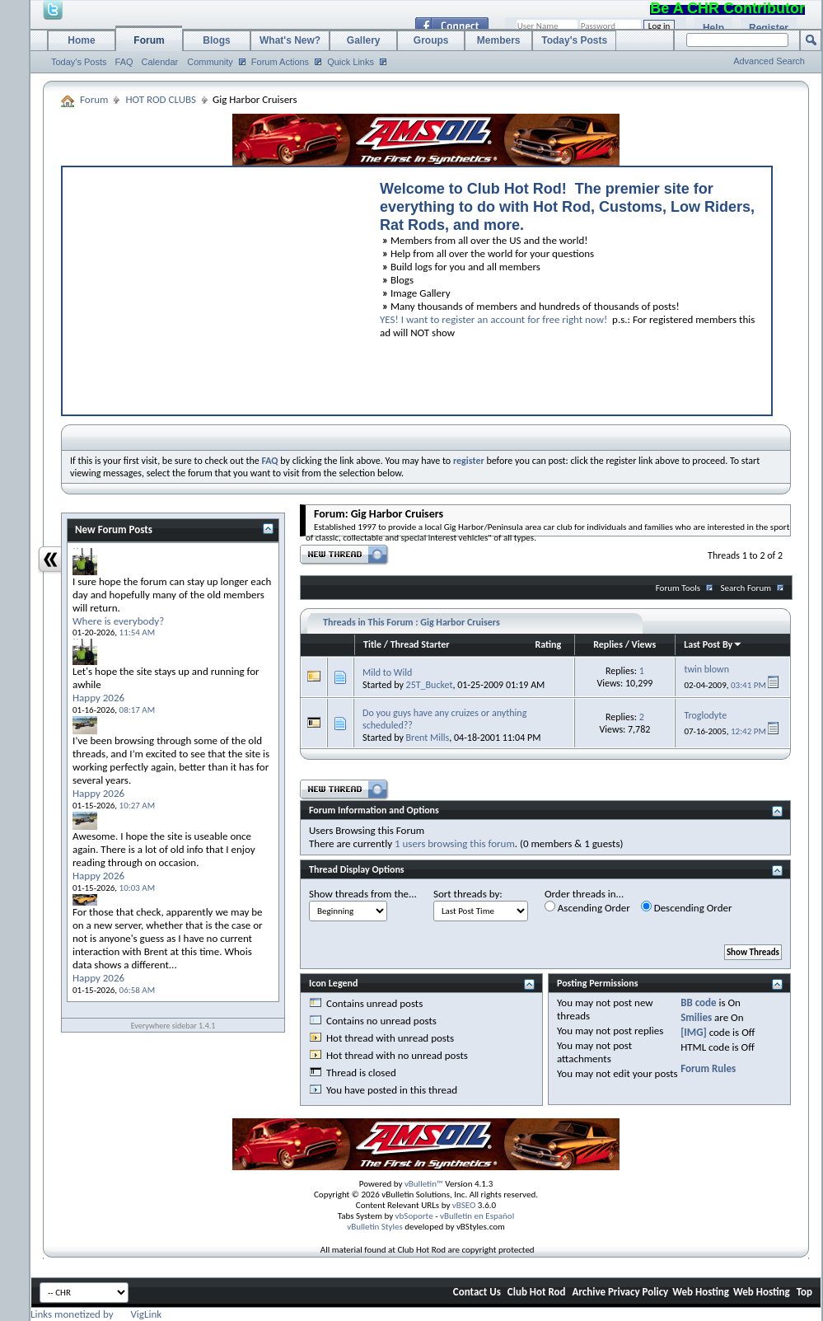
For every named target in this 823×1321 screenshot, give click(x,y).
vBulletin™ (423, 1183)
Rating (548, 644)
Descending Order (686, 907)
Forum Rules (708, 1068)
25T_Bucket (429, 685)
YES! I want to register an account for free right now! (493, 319)
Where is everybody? (118, 621)
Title (372, 644)
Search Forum (746, 588)
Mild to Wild (387, 672)
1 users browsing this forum (455, 843)
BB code (698, 1002)
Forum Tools (678, 588)
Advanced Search (769, 61)
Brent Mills (428, 737)
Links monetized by (95, 1314)
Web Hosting (700, 1292)
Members (499, 40)
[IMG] (693, 1032)
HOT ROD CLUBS (160, 99)
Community (210, 62)
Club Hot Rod (536, 1292)
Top (804, 1292)
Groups (431, 40)
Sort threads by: (468, 894)
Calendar (160, 62)
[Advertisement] (213, 286)
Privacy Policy (638, 1292)
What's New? (290, 40)
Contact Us (477, 1292)
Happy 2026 (98, 697)
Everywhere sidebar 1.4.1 (173, 1025)
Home (81, 40)
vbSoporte (414, 1216)
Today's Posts (79, 62)
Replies (608, 644)
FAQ (124, 62)
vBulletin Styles (375, 1226)
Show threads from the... (363, 894)
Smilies (696, 1017)
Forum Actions (280, 62)
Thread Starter (420, 644)
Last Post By (713, 644)
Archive (589, 1292)
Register (768, 28)
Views (644, 644)
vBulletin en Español (477, 1216)
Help (713, 28)
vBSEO (464, 1205)
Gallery (364, 40)
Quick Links (350, 62)
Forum (148, 40)
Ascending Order (587, 907)
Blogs (216, 40)
